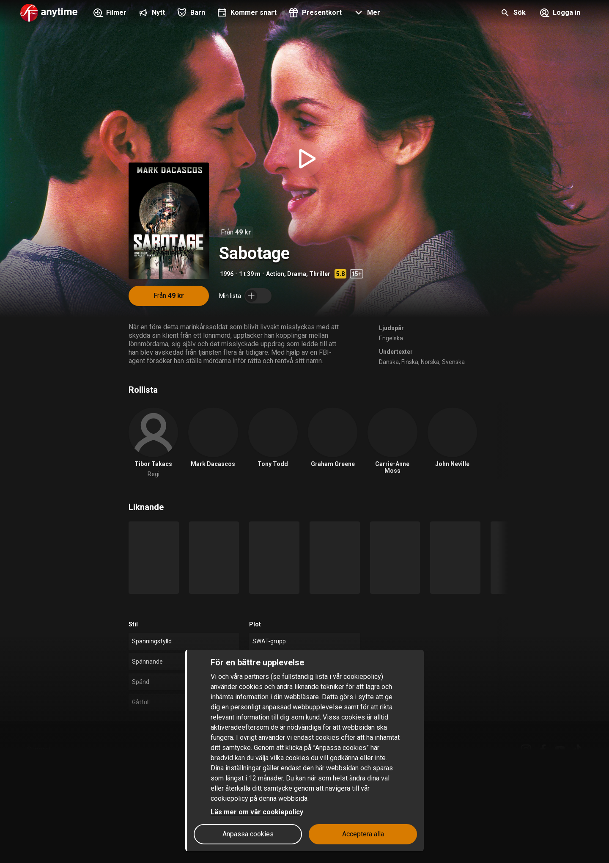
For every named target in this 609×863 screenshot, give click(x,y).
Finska (409, 361)
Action (275, 273)
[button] (366, 13)
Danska (389, 361)
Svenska (453, 361)
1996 (226, 273)
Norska (430, 361)
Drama (296, 273)
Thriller (319, 273)
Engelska (391, 338)
